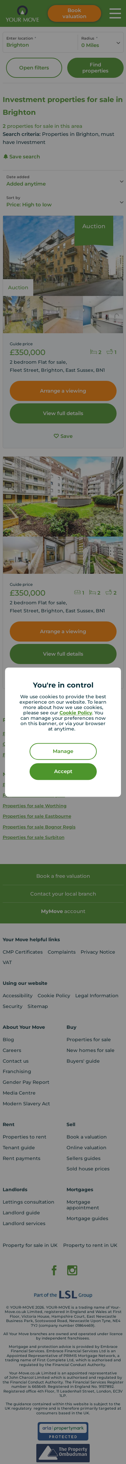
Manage (63, 751)
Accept (63, 771)
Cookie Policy (75, 713)
